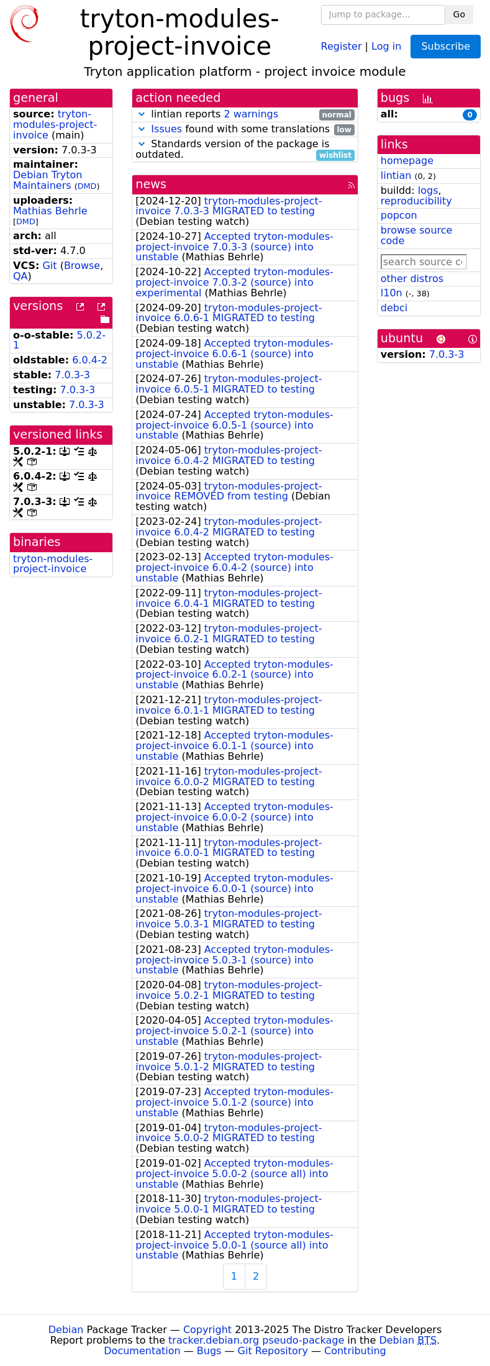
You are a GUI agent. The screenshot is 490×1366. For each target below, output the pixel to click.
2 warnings (251, 114)
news (150, 184)
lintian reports (245, 114)
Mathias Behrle (50, 211)
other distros (412, 279)
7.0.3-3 (72, 375)
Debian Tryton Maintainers (47, 180)
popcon (399, 215)
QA (20, 276)
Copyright (207, 1330)
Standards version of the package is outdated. (245, 149)
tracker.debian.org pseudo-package (256, 1340)
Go (459, 14)
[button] (141, 114)
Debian (66, 1330)
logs (428, 190)
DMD (87, 186)
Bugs (209, 1351)
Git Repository (273, 1351)
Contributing (355, 1351)
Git (49, 265)
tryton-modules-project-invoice (55, 124)
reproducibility (416, 201)
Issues (166, 129)
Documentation (142, 1351)
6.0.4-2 (89, 360)
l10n (391, 293)
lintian (396, 175)
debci (394, 308)
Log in (386, 46)
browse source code (417, 235)
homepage (407, 160)
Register (341, 46)
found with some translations (245, 129)
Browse (82, 265)
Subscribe (445, 46)
